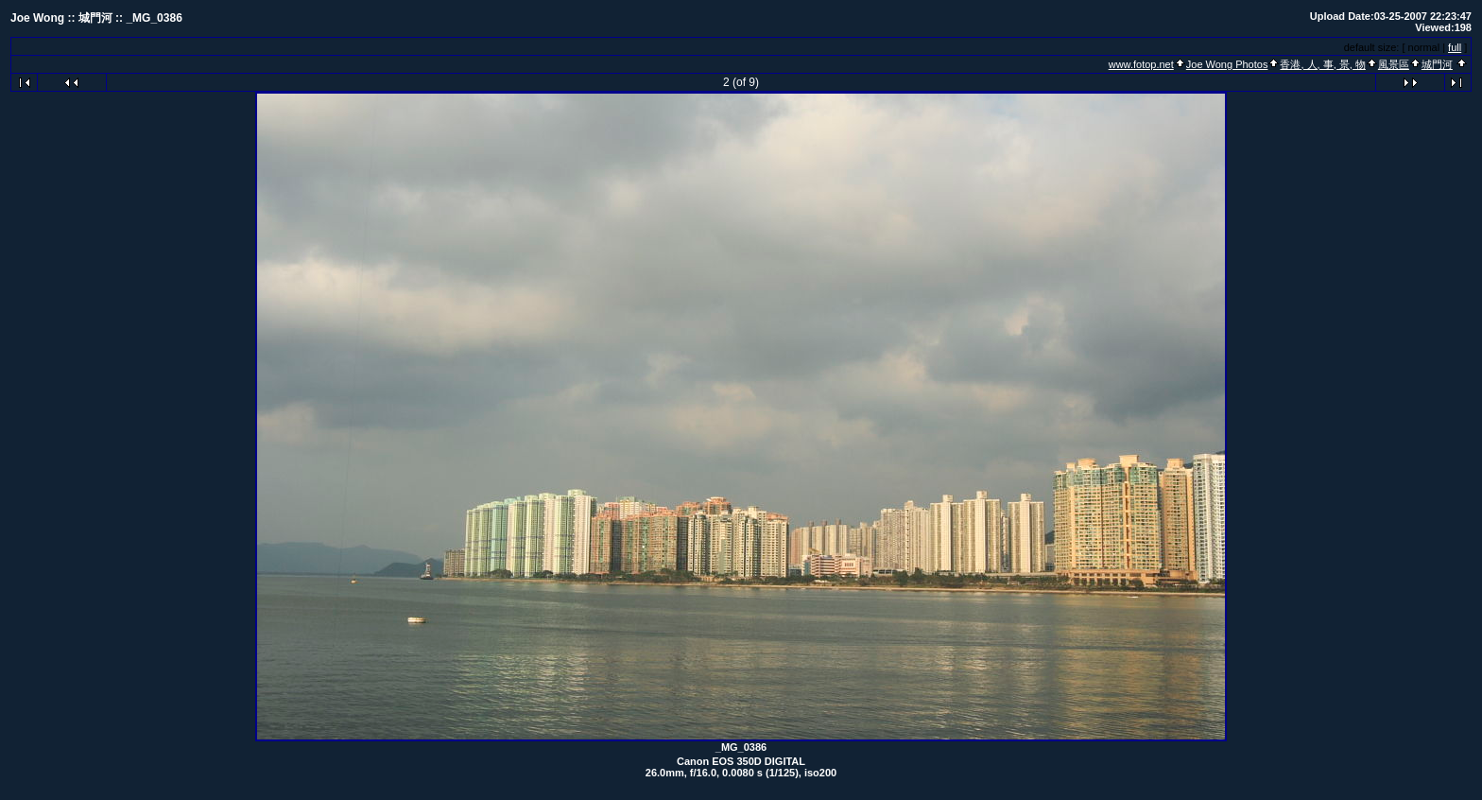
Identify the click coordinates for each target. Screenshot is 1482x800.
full (1454, 47)
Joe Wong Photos (1227, 64)
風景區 (1393, 64)
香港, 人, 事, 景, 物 (1322, 64)
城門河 (1437, 64)
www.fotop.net (1141, 64)
